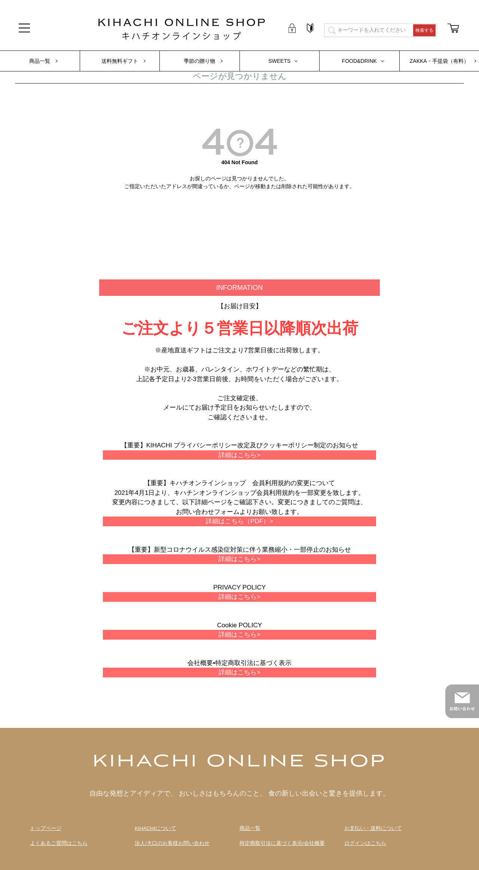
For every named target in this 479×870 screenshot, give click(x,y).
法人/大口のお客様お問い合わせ (172, 843)
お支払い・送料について (373, 828)
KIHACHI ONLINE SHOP (239, 762)
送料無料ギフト (119, 61)
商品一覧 (39, 61)
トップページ (45, 828)
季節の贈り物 (199, 61)
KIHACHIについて (155, 828)
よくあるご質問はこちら (59, 843)
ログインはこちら (365, 843)
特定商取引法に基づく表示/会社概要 (282, 843)
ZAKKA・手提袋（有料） (439, 61)
